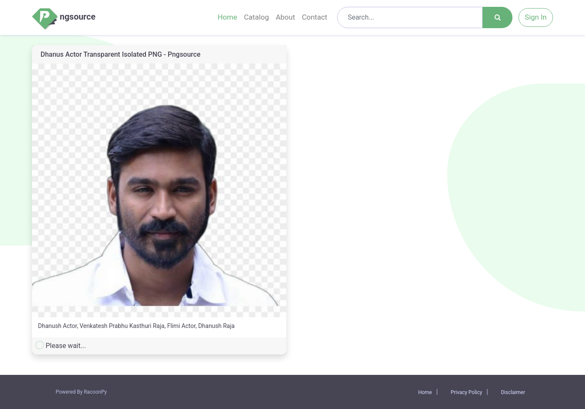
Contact (314, 17)
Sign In (536, 17)
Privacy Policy (466, 392)
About (285, 17)
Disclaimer (513, 392)
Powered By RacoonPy (81, 392)
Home (227, 17)
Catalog (256, 17)
